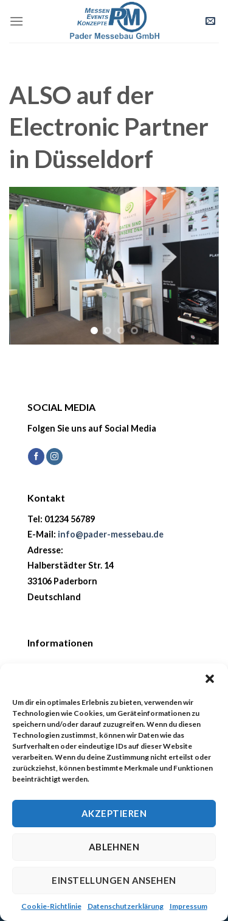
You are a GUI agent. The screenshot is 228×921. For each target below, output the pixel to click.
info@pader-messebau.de (111, 534)
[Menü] (16, 21)
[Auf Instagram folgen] (54, 456)
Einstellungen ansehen (114, 880)
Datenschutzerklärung (126, 906)
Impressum (188, 906)
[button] (210, 679)
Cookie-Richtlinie (51, 906)
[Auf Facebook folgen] (36, 456)
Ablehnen (114, 846)
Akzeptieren (114, 813)
